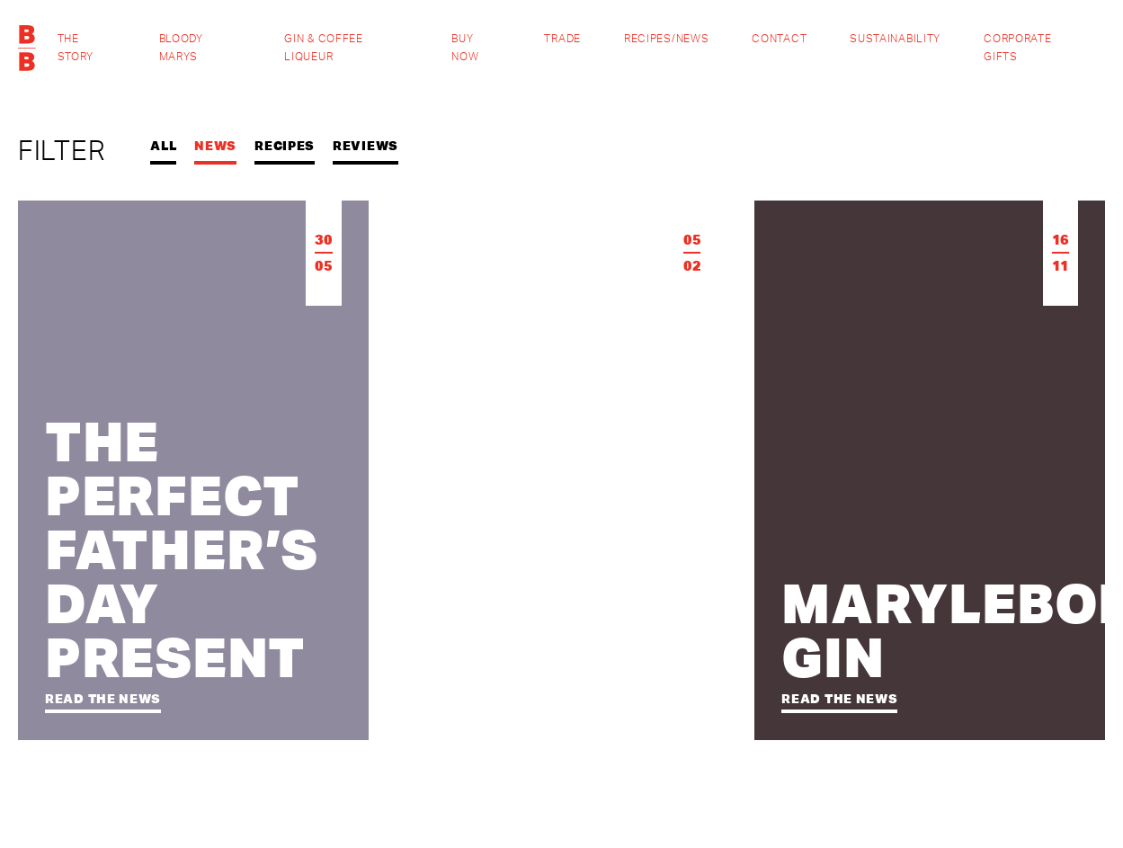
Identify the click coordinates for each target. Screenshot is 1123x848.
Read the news (103, 699)
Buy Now (464, 47)
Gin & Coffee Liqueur (323, 47)
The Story (76, 47)
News (215, 146)
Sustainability (895, 38)
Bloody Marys (181, 47)
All (163, 146)
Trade (562, 38)
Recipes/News (666, 38)
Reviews (365, 146)
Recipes (284, 146)
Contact (779, 38)
